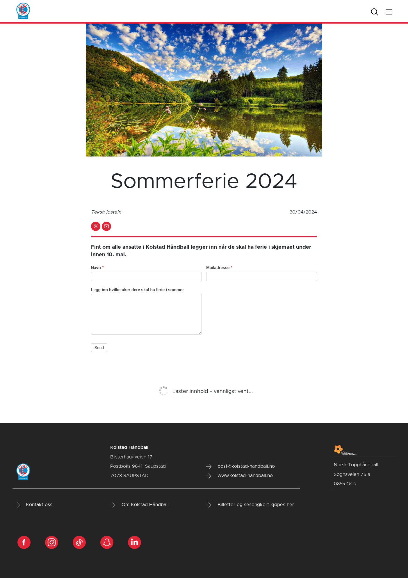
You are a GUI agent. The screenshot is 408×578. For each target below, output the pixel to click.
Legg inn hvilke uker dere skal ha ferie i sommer (137, 289)
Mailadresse (219, 267)
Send (99, 347)
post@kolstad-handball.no (240, 466)
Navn (97, 267)
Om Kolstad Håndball (139, 505)
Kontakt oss (33, 505)
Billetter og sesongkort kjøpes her (250, 505)
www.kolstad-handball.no (239, 476)
